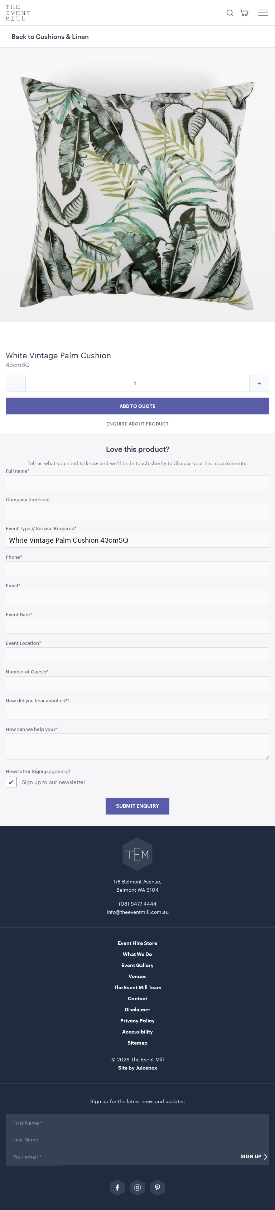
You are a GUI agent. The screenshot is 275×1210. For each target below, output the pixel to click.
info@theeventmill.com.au (138, 912)
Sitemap (137, 1043)
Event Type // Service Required (41, 528)
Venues (137, 976)
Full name (18, 470)
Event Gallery (137, 965)
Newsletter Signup (27, 771)
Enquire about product (137, 424)
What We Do (137, 954)
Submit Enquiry (137, 806)
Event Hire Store (137, 943)
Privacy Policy (137, 1020)
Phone (14, 556)
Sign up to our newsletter (54, 782)
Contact (137, 998)
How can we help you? (32, 729)
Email (13, 585)
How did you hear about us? (37, 700)
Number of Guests (27, 671)
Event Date (19, 614)
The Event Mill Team (137, 987)
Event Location (23, 643)
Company (16, 499)
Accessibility (137, 1032)
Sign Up (251, 1156)
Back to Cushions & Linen (50, 36)
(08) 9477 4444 (137, 904)
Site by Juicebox (137, 1068)
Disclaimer (137, 1009)
